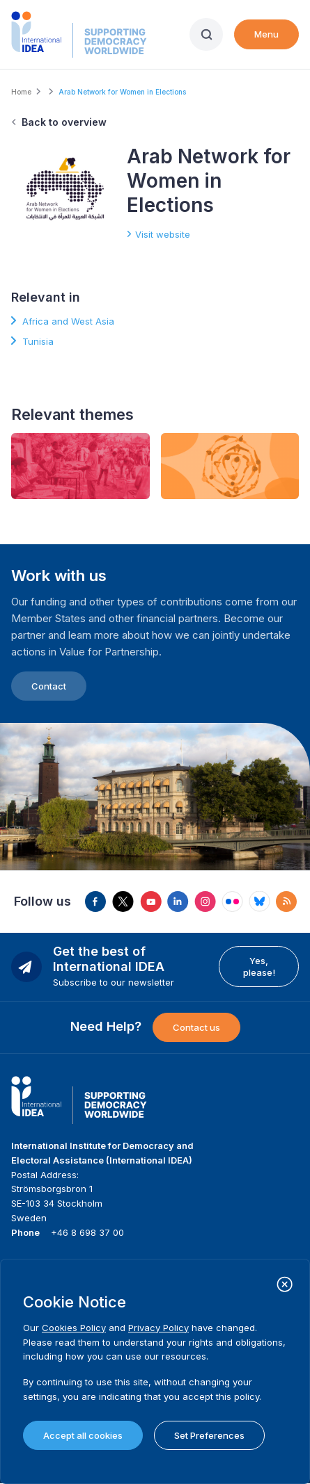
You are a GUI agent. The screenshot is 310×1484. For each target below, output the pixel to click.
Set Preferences (209, 1435)
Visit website (162, 234)
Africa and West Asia (68, 321)
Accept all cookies (83, 1435)
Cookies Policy (74, 1327)
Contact (48, 686)
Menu (266, 34)
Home (21, 92)
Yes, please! (259, 966)
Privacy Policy (158, 1327)
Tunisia (38, 341)
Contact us (196, 1027)
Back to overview (64, 122)
